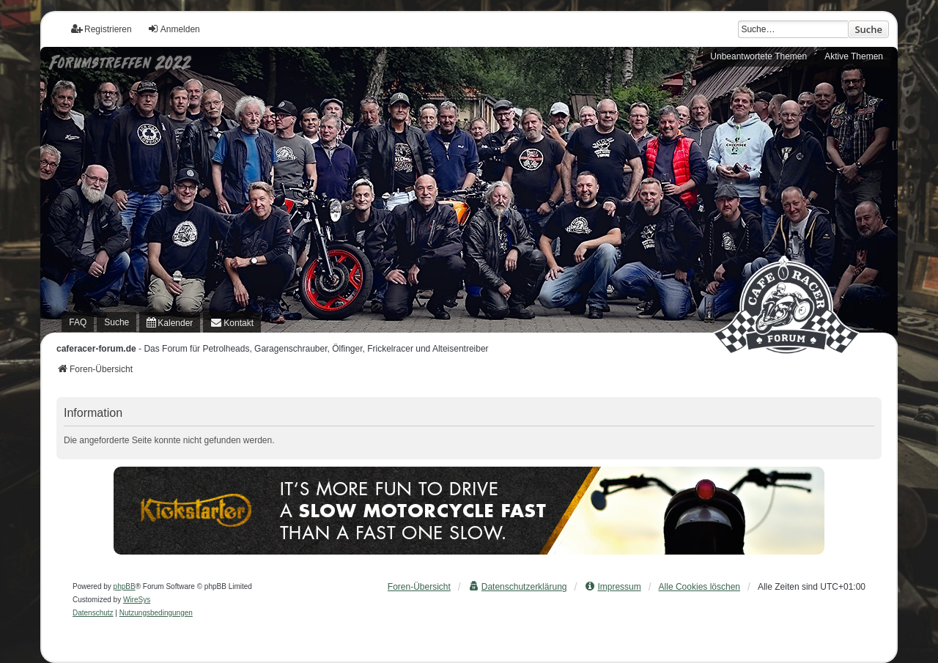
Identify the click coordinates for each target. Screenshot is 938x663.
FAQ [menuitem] (77, 322)
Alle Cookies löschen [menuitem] (699, 587)
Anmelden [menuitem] (173, 28)
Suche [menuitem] (116, 322)
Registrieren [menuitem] (101, 28)
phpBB (125, 586)
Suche (868, 29)
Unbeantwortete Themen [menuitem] (758, 56)
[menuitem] (169, 322)
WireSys (136, 600)
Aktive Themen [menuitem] (853, 56)
